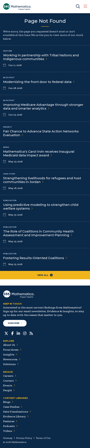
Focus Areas (12, 349)
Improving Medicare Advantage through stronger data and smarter (43, 106)
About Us (10, 345)
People (9, 390)
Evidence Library (16, 416)
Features (10, 421)
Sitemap (7, 437)
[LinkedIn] (18, 333)
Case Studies (12, 406)
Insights (10, 354)
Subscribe (15, 323)
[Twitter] (6, 333)
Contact (10, 380)
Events (9, 385)
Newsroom (11, 359)
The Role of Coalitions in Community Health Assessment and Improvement (38, 233)
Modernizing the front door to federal (39, 82)
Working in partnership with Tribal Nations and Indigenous (41, 57)
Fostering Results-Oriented (35, 258)
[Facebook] (12, 333)
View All (45, 275)
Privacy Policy (24, 437)
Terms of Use (43, 437)
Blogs (8, 402)
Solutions (11, 364)
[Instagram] (24, 333)
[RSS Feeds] (31, 333)
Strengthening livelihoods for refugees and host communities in (42, 180)
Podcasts (10, 426)
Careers (9, 376)
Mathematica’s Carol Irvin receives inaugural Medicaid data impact (38, 153)
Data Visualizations (17, 411)
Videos (9, 431)
